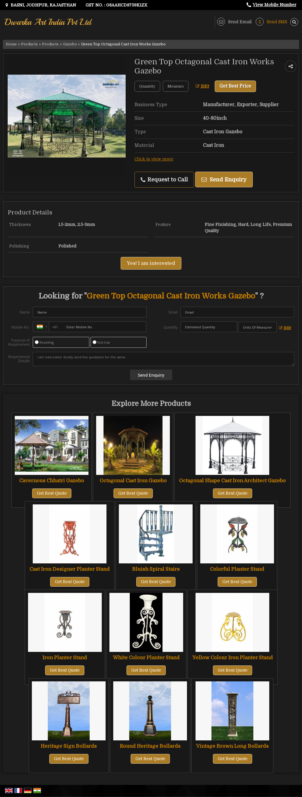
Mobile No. (21, 327)
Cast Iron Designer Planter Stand (69, 569)
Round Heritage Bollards (150, 746)
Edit (202, 86)
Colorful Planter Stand (237, 569)
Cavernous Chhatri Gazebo (51, 480)
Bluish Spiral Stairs (156, 569)
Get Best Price (235, 86)
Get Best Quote (52, 493)
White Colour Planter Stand (146, 657)
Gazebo (70, 44)
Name (25, 312)
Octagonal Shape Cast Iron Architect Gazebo (232, 480)
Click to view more (153, 159)
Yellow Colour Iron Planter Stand (232, 657)
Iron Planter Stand (64, 657)
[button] (274, 4)
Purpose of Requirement (19, 342)
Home (11, 44)
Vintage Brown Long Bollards (232, 746)
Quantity (170, 327)
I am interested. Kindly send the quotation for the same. (163, 359)
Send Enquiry (224, 179)
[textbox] (175, 86)
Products (29, 44)
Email (173, 312)
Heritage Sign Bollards (69, 746)
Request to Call (164, 179)
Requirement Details (19, 359)
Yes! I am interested (151, 263)
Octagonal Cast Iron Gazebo (133, 480)
